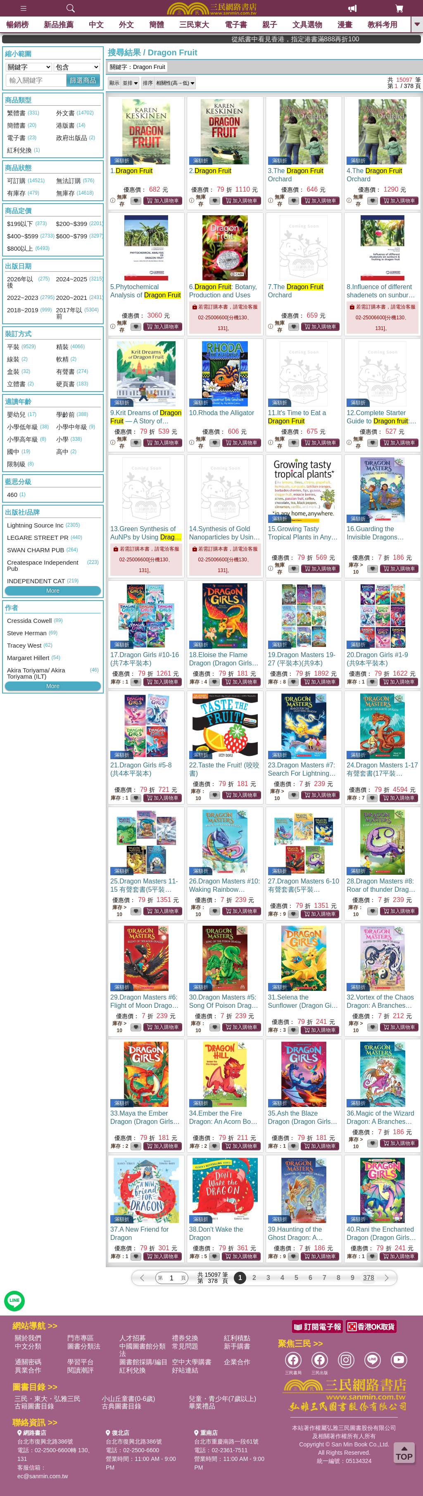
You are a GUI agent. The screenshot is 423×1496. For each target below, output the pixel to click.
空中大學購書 (192, 1361)
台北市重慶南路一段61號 (226, 1441)
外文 (126, 25)
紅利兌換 (132, 1370)
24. (382, 773)
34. (223, 1121)
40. (381, 1237)
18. (224, 663)
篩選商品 (83, 80)
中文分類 (28, 1346)
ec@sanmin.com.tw (42, 1476)
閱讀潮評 (80, 1370)
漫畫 (344, 25)
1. (131, 170)
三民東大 (194, 25)
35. (302, 1121)
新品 (59, 25)
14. (224, 537)
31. (303, 1005)
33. (145, 1121)
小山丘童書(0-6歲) (128, 1398)
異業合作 (28, 1370)
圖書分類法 (83, 1346)
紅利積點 (237, 1338)
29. (144, 1005)
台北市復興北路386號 (45, 1441)
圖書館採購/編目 (143, 1361)
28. (381, 889)
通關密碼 (28, 1361)
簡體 (156, 25)
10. (221, 412)
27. (304, 889)
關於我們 (28, 1338)
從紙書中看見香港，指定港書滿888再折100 (372, 39)
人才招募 (132, 1338)
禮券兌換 (185, 1338)
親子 (269, 25)
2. (210, 170)
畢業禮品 (202, 1406)
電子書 (236, 25)
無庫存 (118, 200)
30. (224, 1005)
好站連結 (185, 1370)
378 (368, 1277)
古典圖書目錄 (121, 1406)
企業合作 (237, 1361)
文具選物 (307, 25)
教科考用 (382, 25)
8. (382, 295)
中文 (96, 25)
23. (302, 773)
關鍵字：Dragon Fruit (137, 67)
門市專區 (80, 1338)
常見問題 (185, 1346)
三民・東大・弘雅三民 (47, 1398)
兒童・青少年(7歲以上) (223, 1398)
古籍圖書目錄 (34, 1406)
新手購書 (237, 1346)
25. (144, 889)
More (52, 590)
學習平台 (80, 1361)
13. (146, 537)
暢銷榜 (17, 25)
